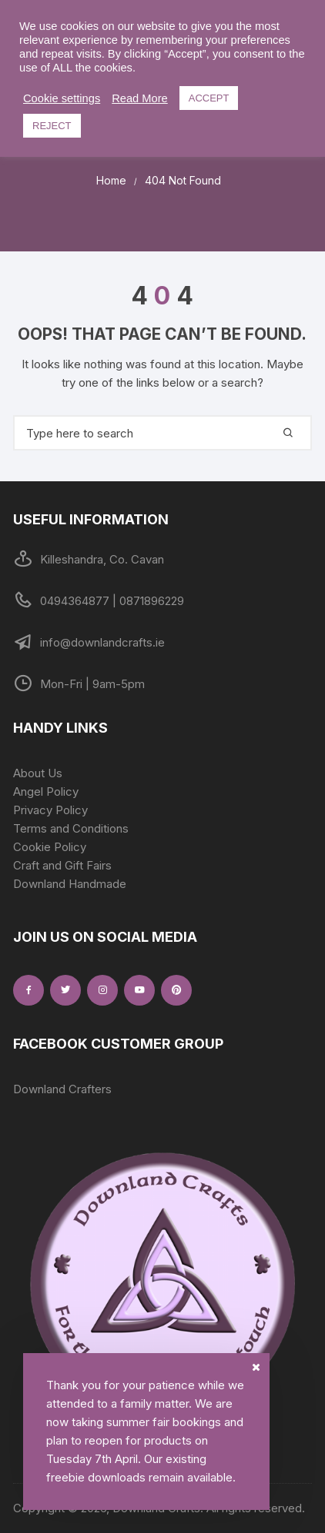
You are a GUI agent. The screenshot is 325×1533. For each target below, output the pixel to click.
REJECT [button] (52, 125)
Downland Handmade (69, 883)
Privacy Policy (50, 810)
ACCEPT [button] (209, 98)
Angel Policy (46, 791)
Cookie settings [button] (61, 98)
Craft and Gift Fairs (62, 865)
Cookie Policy (49, 847)
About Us (37, 773)
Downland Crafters (62, 1089)
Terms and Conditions (71, 828)
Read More (140, 98)
